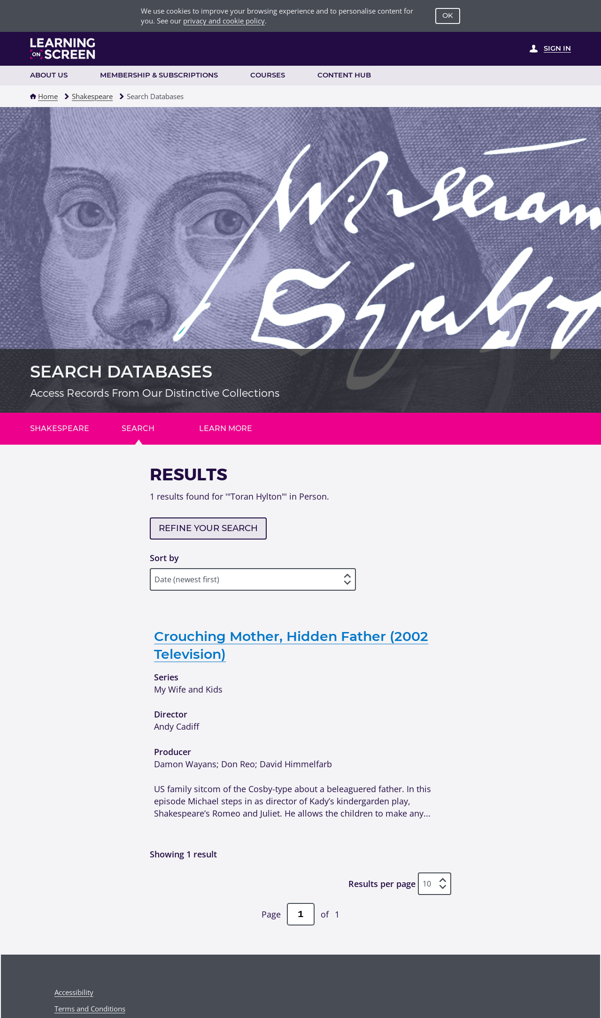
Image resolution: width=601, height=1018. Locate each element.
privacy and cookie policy (224, 20)
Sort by (164, 557)
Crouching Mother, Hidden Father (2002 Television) (291, 645)
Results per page (382, 883)
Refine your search (208, 528)
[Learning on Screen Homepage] (63, 49)
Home (48, 96)
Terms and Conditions (89, 1008)
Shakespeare (92, 96)
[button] (33, 96)
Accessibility (73, 992)
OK (447, 15)
